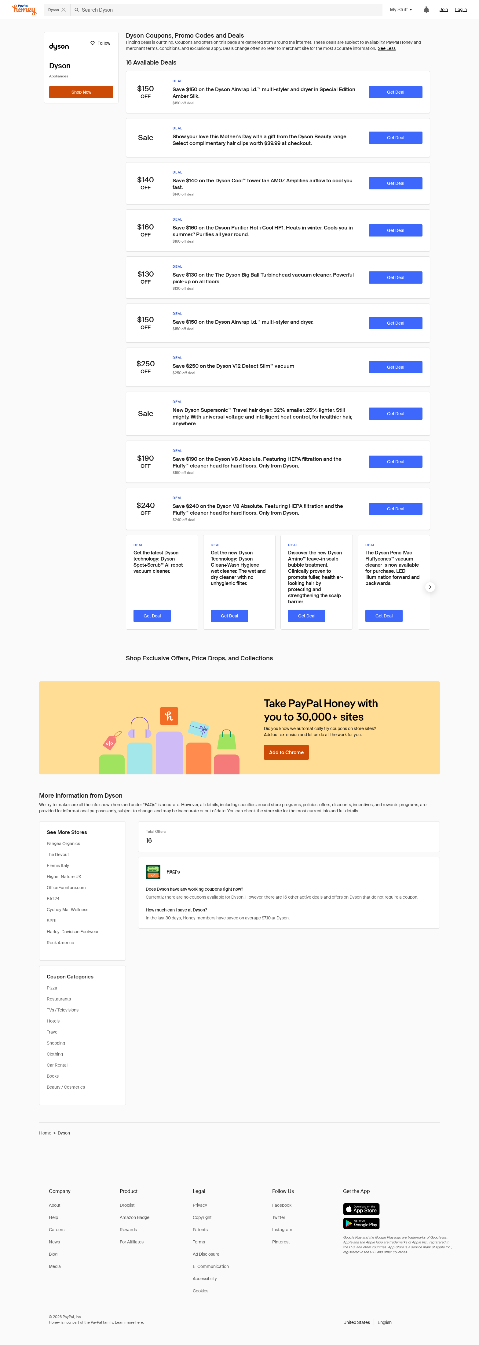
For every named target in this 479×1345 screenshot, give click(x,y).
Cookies (200, 1291)
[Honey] (24, 10)
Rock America (60, 942)
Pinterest (281, 1242)
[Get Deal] (395, 92)
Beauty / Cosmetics (66, 1087)
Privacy (200, 1205)
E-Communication (211, 1266)
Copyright (202, 1217)
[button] (367, 1322)
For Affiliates (132, 1242)
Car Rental (57, 1065)
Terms (199, 1242)
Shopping (56, 1043)
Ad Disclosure (206, 1254)
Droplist (127, 1205)
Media (55, 1266)
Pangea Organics (63, 843)
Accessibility (205, 1278)
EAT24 (53, 898)
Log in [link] (461, 9)
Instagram (282, 1229)
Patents (200, 1229)
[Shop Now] (81, 92)
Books (53, 1076)
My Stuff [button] (401, 9)
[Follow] (100, 43)
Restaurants (59, 999)
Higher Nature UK (64, 876)
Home (45, 1133)
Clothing (55, 1054)
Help (53, 1217)
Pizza (52, 988)
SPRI (52, 920)
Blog (53, 1254)
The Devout (58, 854)
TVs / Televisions (63, 1010)
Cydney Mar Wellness (67, 909)
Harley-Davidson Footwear (73, 931)
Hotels (53, 1021)
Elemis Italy (58, 865)
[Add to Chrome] (286, 752)
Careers (56, 1229)
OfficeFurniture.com (66, 887)
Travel (52, 1032)
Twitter (278, 1217)
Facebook (281, 1205)
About (54, 1205)
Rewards (128, 1229)
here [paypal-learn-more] (139, 1322)
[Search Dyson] (226, 10)
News (54, 1242)
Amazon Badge (134, 1217)
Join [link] (444, 9)
